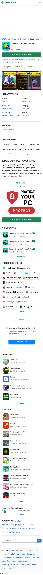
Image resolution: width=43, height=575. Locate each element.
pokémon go (8, 302)
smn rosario (6, 525)
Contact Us (31, 554)
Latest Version (10, 94)
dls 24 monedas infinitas (12, 282)
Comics (14, 144)
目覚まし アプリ (24, 525)
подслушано (26, 528)
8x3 (32, 525)
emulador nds (9, 268)
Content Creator (34, 144)
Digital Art (22, 144)
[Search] (39, 541)
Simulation (31, 67)
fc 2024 (7, 292)
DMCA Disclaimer (19, 554)
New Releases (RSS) (9, 568)
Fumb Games (16, 49)
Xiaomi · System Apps (19, 561)
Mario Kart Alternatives (10, 154)
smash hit (30, 273)
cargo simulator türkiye (12, 278)
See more (21, 257)
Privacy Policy (7, 554)
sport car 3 (18, 292)
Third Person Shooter (26, 149)
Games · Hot (8, 354)
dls (22, 307)
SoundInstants (34, 557)
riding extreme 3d (10, 307)
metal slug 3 (23, 297)
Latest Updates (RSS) (28, 565)
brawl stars (22, 302)
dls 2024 (7, 273)
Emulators (35, 154)
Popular (6, 409)
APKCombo (6, 39)
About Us (24, 550)
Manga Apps (25, 154)
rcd (29, 307)
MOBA (37, 149)
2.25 (5, 101)
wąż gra (14, 525)
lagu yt (34, 528)
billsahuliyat (16, 528)
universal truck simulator (12, 287)
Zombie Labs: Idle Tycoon (22, 43)
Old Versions (19, 67)
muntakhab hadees (13, 532)
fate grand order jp (30, 278)
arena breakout (32, 292)
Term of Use (33, 550)
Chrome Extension (8, 557)
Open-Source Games (9, 149)
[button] (36, 2)
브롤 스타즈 (30, 287)
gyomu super (6, 528)
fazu (3, 532)
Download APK (21, 55)
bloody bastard (9, 297)
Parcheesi (6, 144)
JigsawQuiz (6, 561)
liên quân (18, 273)
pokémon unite (23, 268)
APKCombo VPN (22, 557)
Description (7, 67)
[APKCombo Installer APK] (21, 509)
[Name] (19, 541)
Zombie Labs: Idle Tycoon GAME (18, 161)
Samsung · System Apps (10, 565)
